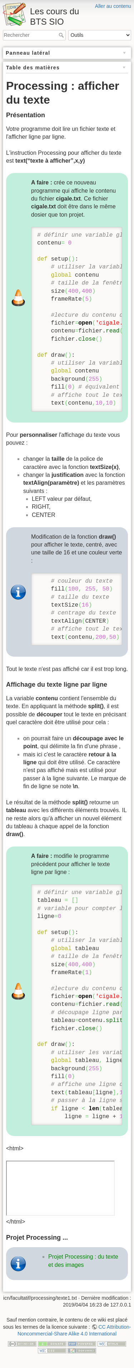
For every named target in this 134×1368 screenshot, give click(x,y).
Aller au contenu (113, 6)
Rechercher (62, 35)
